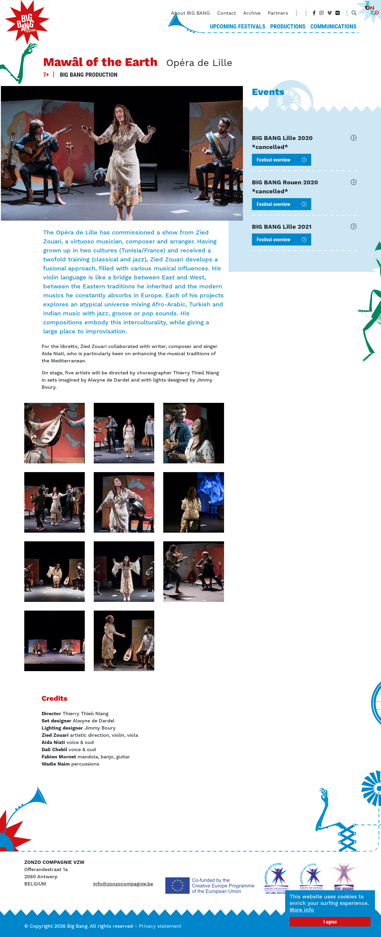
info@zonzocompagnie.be (123, 884)
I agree (330, 921)
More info (302, 910)
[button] (54, 433)
